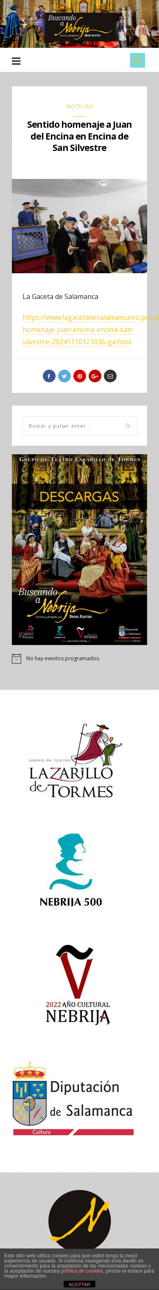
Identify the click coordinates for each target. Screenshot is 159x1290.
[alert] (79, 658)
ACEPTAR (79, 1284)
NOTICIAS (80, 106)
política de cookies (82, 1271)
